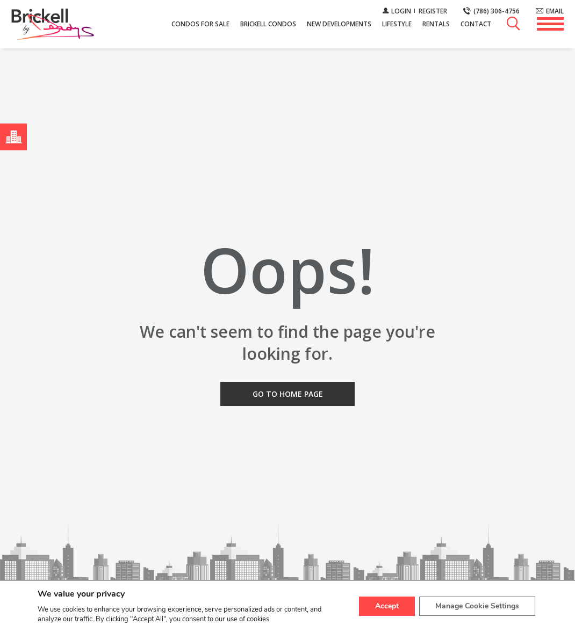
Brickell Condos (268, 23)
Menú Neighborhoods (11, 136)
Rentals (436, 23)
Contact (476, 23)
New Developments (339, 23)
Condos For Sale (200, 23)
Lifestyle (397, 23)
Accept (387, 606)
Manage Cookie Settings (477, 606)
